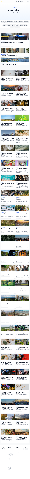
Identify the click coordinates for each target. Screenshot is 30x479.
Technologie (25, 25)
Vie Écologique (9, 1)
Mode (18, 24)
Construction (4, 25)
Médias (23, 22)
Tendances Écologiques (5, 22)
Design (17, 25)
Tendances (17, 1)
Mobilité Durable (25, 1)
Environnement (21, 1)
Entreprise (21, 25)
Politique (26, 22)
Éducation (19, 22)
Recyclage (25, 24)
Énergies (10, 24)
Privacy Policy (17, 452)
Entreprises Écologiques (13, 1)
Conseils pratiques (10, 475)
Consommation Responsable (12, 22)
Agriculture (9, 25)
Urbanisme (14, 24)
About (16, 448)
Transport (13, 25)
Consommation (5, 24)
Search (28, 1)
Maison (21, 24)
